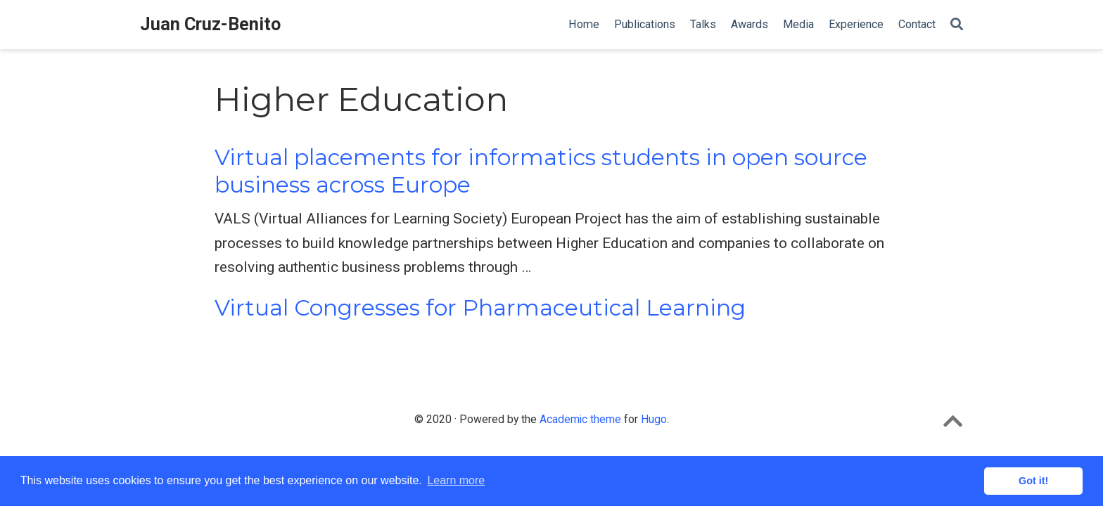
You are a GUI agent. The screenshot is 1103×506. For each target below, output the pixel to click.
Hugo (654, 419)
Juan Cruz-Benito (210, 24)
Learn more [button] (456, 480)
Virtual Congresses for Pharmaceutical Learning (480, 307)
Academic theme (580, 419)
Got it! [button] (1033, 480)
